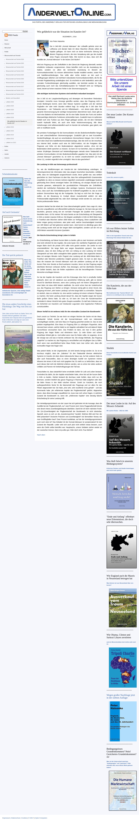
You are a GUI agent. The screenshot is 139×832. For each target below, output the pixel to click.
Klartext (7, 44)
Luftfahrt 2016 (10, 127)
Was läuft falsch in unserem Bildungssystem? (120, 462)
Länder (7, 154)
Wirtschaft (8, 47)
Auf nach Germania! (10, 212)
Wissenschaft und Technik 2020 (15, 78)
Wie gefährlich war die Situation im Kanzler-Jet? (17, 122)
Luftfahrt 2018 (10, 117)
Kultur (6, 146)
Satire (6, 150)
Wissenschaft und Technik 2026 (15, 59)
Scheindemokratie (9, 174)
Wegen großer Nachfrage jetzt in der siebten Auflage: (121, 696)
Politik (6, 51)
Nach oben (41, 435)
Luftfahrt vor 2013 (11, 142)
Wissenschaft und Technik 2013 (15, 90)
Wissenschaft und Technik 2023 (15, 71)
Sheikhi (110, 348)
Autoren (7, 158)
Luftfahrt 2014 (10, 134)
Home (6, 40)
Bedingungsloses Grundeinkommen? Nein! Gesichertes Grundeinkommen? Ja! (121, 753)
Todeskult (111, 172)
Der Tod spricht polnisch (12, 255)
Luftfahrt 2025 (10, 102)
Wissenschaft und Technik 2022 (15, 75)
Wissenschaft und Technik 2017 (15, 86)
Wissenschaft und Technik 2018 (15, 82)
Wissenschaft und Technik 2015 (15, 94)
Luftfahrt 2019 (10, 113)
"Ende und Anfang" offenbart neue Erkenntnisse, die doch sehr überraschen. (120, 519)
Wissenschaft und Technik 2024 (15, 67)
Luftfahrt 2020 (10, 109)
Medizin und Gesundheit (13, 98)
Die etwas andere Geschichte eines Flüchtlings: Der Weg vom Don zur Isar (17, 306)
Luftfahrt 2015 (10, 131)
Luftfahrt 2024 (10, 106)
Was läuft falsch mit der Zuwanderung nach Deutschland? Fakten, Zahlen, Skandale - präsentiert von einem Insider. (27, 227)
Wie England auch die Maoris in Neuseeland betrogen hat (121, 577)
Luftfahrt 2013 (10, 138)
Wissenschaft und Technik (13, 55)
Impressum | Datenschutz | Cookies (14, 818)
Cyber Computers (41, 818)
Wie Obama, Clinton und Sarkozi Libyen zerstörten (119, 636)
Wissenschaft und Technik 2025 (15, 63)
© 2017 (30, 818)
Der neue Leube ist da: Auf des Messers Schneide (121, 404)
